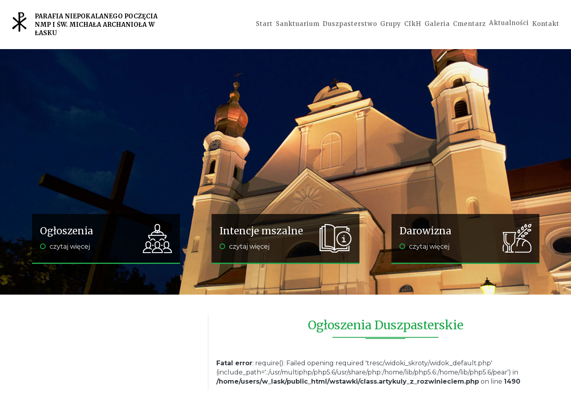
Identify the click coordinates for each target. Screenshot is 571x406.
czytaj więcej (65, 246)
